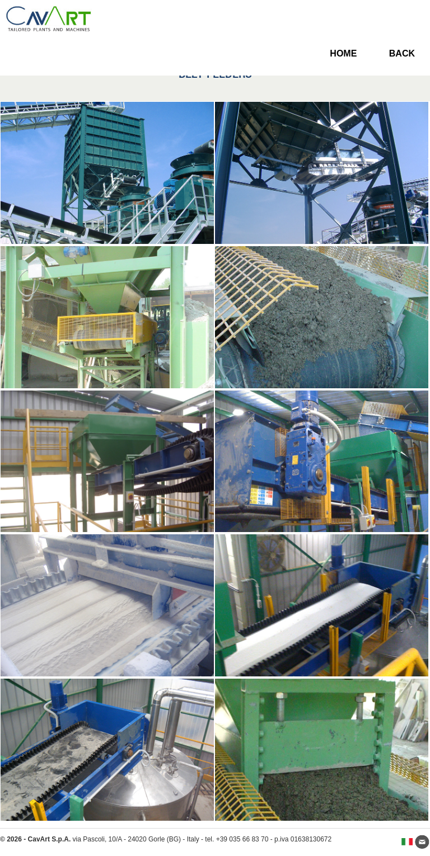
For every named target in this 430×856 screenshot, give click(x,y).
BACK (402, 53)
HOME (343, 53)
